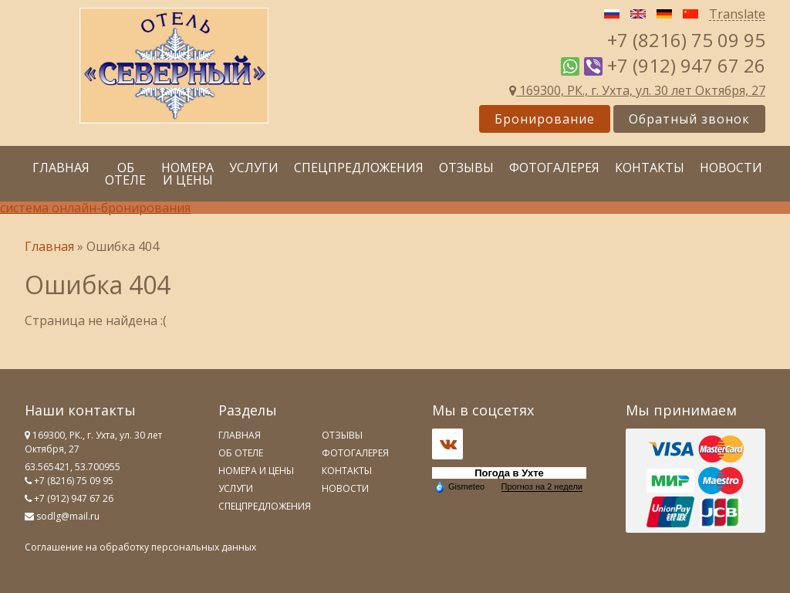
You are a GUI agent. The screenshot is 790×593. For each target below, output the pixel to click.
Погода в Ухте (509, 473)
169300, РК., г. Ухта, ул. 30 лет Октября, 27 (637, 90)
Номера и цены (187, 173)
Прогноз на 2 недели (541, 486)
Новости (731, 167)
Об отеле (125, 173)
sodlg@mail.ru (68, 516)
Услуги (254, 167)
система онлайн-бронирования (95, 207)
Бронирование (545, 118)
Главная (60, 167)
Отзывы (466, 167)
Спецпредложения (359, 167)
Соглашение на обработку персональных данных (140, 547)
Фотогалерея (554, 167)
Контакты (649, 167)
